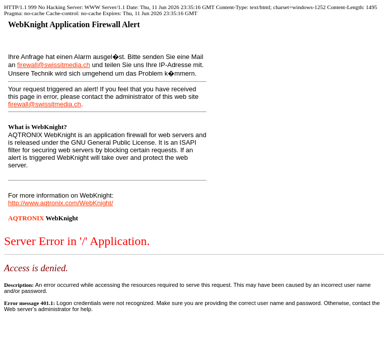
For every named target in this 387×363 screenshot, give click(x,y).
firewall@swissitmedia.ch (53, 65)
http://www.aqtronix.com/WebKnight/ (60, 203)
